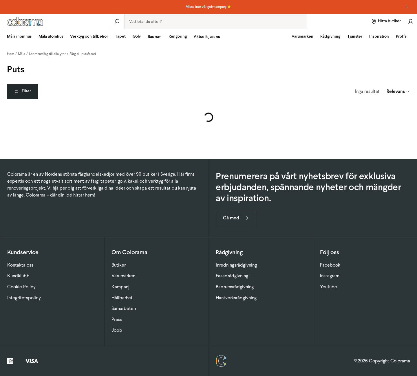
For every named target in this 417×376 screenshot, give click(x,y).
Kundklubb (18, 276)
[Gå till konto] (410, 21)
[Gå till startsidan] (55, 21)
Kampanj (120, 287)
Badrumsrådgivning (235, 287)
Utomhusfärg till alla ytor (47, 54)
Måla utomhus (51, 36)
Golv (137, 36)
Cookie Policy (21, 287)
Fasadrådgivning (232, 276)
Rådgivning (330, 36)
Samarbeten (123, 308)
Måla (21, 54)
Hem (10, 54)
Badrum (155, 36)
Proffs (401, 36)
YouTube (328, 287)
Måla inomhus (19, 36)
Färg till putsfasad (83, 54)
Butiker (118, 265)
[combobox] (216, 21)
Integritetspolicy (24, 298)
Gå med (236, 217)
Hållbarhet (122, 298)
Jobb (116, 330)
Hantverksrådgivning (236, 298)
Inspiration (379, 36)
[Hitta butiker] (385, 21)
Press (116, 319)
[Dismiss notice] (406, 6)
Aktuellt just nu (207, 36)
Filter (22, 91)
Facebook (330, 265)
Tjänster (354, 36)
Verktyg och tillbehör (89, 36)
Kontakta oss (20, 265)
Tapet (120, 36)
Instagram (329, 276)
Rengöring (178, 36)
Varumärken (302, 36)
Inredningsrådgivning (236, 265)
